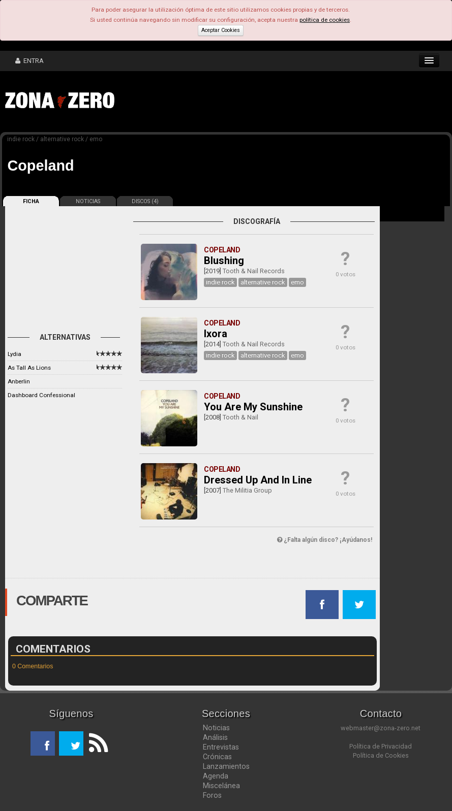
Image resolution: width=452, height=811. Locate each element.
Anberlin (19, 381)
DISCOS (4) (145, 201)
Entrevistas (221, 747)
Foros (212, 795)
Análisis (215, 737)
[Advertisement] (277, 101)
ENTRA (29, 60)
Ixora (215, 333)
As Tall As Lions (29, 367)
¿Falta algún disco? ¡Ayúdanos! (324, 539)
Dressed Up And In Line (258, 479)
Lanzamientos (226, 766)
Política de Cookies (381, 755)
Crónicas (217, 757)
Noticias (216, 728)
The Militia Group (247, 490)
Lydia (14, 354)
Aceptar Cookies (220, 30)
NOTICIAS (88, 201)
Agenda (215, 776)
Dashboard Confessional (41, 395)
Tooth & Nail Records (254, 271)
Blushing (224, 260)
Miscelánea (221, 786)
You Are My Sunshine (253, 406)
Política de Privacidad (380, 746)
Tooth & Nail (240, 417)
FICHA (31, 201)
